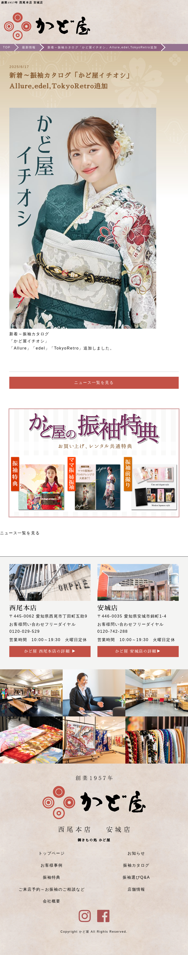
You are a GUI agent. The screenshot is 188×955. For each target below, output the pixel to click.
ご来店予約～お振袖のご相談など (52, 889)
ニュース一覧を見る (94, 382)
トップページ (51, 853)
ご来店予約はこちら (151, 22)
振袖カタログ (136, 865)
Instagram (166, 22)
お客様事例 (52, 865)
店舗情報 (136, 889)
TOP (7, 47)
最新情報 (29, 47)
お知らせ (136, 853)
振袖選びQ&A (136, 877)
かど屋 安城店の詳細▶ (138, 651)
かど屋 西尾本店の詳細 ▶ (50, 651)
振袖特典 (51, 877)
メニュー (180, 22)
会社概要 (51, 901)
